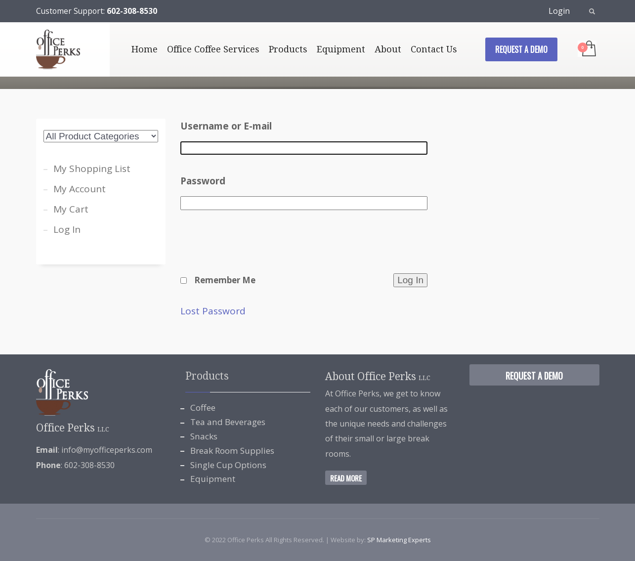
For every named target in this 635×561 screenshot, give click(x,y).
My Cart (70, 209)
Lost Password (213, 311)
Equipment (212, 478)
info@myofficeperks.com (106, 449)
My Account (79, 188)
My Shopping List (91, 168)
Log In (67, 229)
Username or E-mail (226, 126)
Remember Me (224, 280)
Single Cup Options (228, 465)
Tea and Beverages (227, 422)
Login (559, 10)
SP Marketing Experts (399, 539)
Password (202, 180)
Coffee (202, 407)
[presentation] (255, 248)
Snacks (203, 436)
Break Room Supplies (232, 450)
